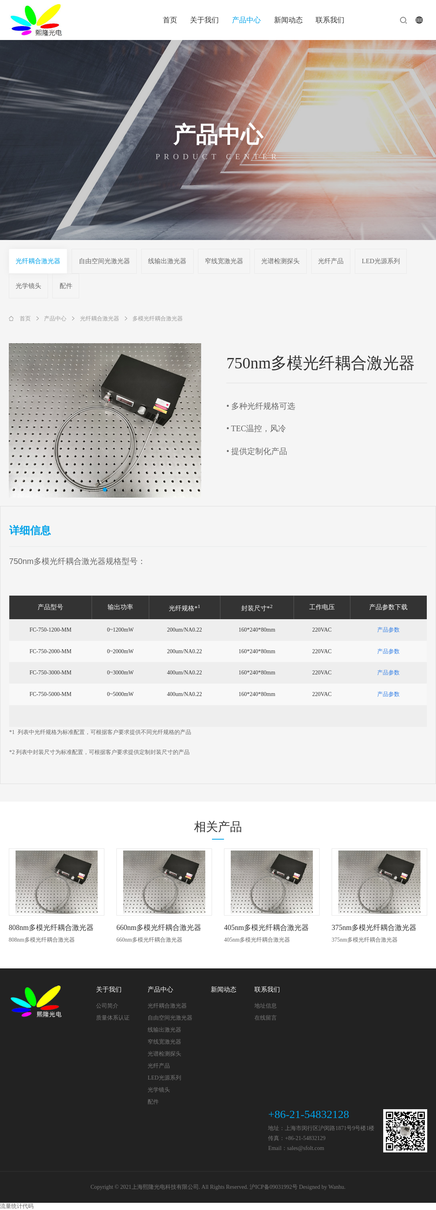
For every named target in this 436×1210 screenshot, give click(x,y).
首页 (170, 20)
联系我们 (330, 20)
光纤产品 (331, 261)
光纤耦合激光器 (38, 261)
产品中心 (246, 20)
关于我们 (204, 20)
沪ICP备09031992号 (274, 1187)
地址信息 (265, 1006)
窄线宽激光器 (224, 261)
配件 (66, 285)
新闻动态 (288, 20)
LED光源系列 (381, 261)
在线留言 (265, 1018)
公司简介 (107, 1006)
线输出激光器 (167, 261)
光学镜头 (28, 285)
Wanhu (336, 1187)
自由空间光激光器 (104, 261)
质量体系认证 (113, 1018)
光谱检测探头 (280, 261)
